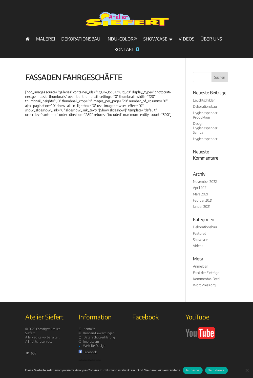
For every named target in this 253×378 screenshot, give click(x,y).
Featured (199, 233)
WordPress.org (204, 285)
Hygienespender (205, 139)
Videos (186, 39)
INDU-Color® (121, 39)
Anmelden (200, 266)
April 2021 (200, 188)
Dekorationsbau (80, 39)
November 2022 (205, 181)
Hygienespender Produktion (205, 115)
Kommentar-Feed (206, 279)
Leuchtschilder (204, 100)
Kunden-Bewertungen (98, 333)
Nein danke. (216, 370)
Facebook (90, 352)
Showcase (155, 39)
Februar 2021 (202, 200)
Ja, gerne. (192, 370)
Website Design (94, 346)
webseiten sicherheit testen (90, 360)
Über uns (211, 39)
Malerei (45, 39)
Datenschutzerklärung (99, 337)
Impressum (91, 341)
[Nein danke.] (246, 370)
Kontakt (126, 49)
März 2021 (200, 194)
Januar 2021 (201, 206)
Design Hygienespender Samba (205, 127)
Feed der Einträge (206, 273)
